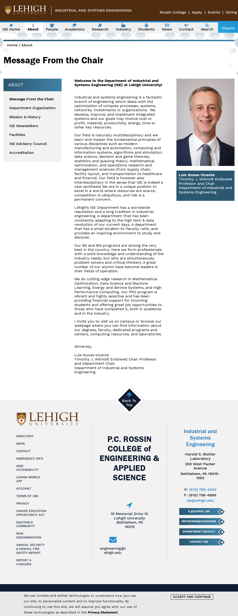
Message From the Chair (31, 99)
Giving (231, 12)
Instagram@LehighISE (199, 521)
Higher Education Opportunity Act (31, 513)
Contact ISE (199, 541)
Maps (20, 443)
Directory (24, 436)
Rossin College (173, 12)
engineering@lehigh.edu (113, 550)
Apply (197, 12)
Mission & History (25, 117)
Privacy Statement (103, 612)
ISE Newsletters (23, 126)
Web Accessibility (27, 468)
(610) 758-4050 (202, 489)
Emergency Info (29, 458)
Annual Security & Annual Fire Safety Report (30, 549)
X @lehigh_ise (199, 511)
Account (23, 488)
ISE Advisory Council (28, 144)
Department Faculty (199, 531)
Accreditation (21, 153)
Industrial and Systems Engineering (93, 10)
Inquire (228, 28)
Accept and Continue (192, 597)
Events (214, 12)
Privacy (22, 503)
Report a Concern (23, 562)
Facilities (17, 135)
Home (12, 45)
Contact (23, 451)
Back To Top (129, 402)
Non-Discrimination (28, 535)
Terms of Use (27, 496)
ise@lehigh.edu (200, 500)
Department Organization (32, 108)
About (27, 45)
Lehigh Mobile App (28, 479)
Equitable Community (25, 524)
